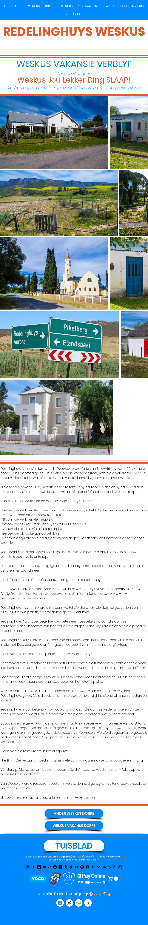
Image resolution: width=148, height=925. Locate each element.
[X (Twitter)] (69, 903)
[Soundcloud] (104, 867)
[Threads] (87, 867)
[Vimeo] (98, 867)
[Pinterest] (60, 867)
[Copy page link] (88, 903)
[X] (39, 867)
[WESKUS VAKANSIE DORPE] (74, 825)
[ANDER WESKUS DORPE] (74, 813)
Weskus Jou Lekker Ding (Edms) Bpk (57, 856)
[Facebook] (33, 867)
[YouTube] (44, 867)
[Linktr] (71, 867)
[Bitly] (109, 867)
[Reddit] (55, 867)
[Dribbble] (115, 867)
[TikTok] (50, 867)
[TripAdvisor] (82, 867)
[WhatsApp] (79, 903)
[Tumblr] (93, 867)
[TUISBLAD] (74, 845)
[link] (113, 878)
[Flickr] (77, 867)
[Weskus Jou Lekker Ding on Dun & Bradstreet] (120, 867)
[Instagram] (28, 867)
